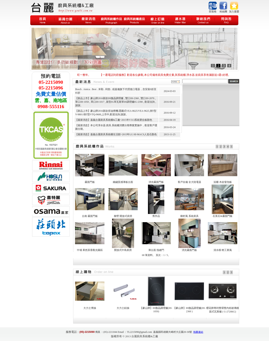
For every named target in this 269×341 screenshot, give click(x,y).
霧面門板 (90, 182)
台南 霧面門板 (90, 216)
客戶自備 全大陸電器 (189, 182)
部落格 (212, 11)
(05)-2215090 (87, 332)
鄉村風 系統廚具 (189, 216)
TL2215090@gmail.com (139, 332)
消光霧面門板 (156, 182)
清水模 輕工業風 (223, 250)
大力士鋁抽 (123, 308)
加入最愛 (234, 11)
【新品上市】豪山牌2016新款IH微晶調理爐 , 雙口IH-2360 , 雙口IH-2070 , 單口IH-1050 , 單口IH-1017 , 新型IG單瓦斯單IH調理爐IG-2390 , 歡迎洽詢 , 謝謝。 (115, 102)
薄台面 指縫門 (156, 250)
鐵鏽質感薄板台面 (123, 182)
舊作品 (156, 216)
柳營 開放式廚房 (123, 216)
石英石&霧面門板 (222, 216)
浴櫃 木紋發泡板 (223, 182)
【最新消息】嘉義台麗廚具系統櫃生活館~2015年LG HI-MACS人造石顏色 (116, 134)
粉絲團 (223, 11)
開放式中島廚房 (123, 250)
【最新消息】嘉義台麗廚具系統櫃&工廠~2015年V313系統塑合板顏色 (113, 119)
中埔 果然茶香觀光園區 (90, 250)
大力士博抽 (89, 308)
